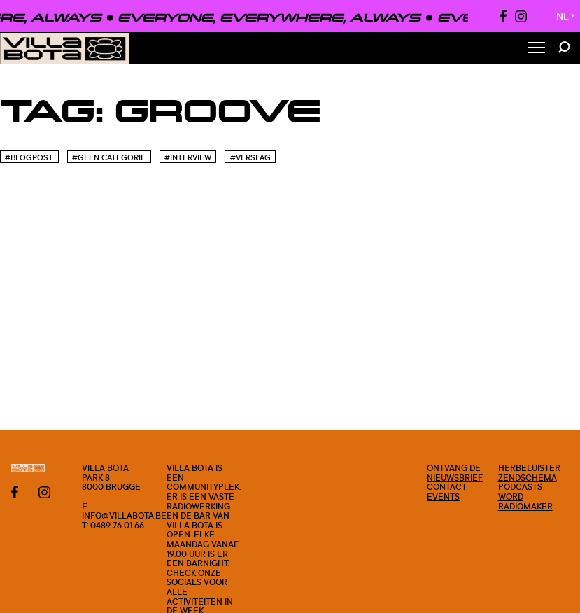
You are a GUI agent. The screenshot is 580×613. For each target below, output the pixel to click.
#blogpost (29, 157)
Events (443, 496)
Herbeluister (529, 468)
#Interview (187, 157)
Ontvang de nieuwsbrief (455, 473)
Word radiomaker (525, 501)
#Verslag (250, 157)
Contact (447, 487)
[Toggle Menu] (536, 48)
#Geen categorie (109, 157)
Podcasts (520, 487)
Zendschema (527, 478)
